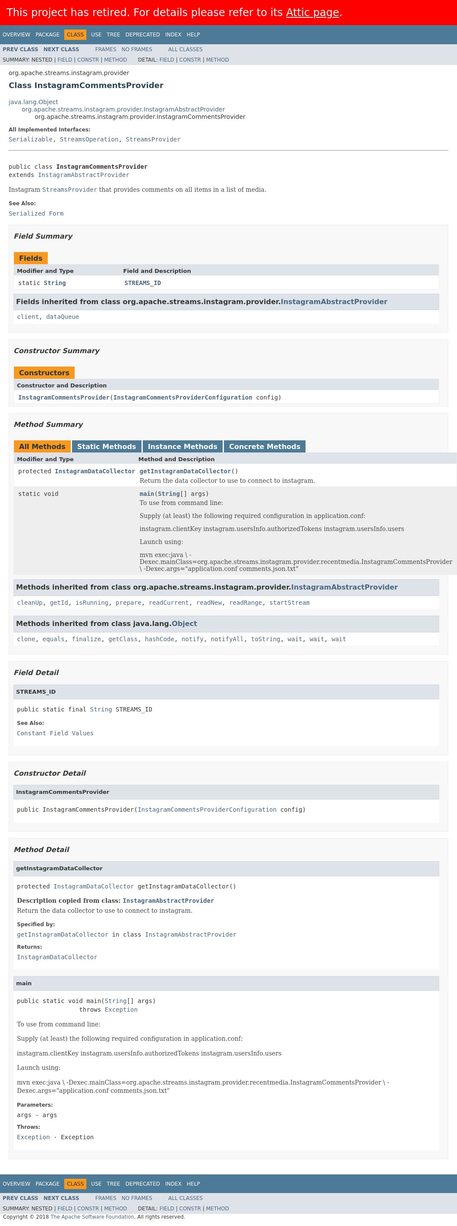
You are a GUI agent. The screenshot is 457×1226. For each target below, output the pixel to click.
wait (295, 639)
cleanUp (30, 602)
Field (64, 60)
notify (192, 639)
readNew (209, 602)
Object (184, 624)
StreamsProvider (153, 139)
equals (54, 639)
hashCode (159, 639)
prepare (128, 602)
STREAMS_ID (143, 282)
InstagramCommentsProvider (64, 397)
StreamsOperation (89, 139)
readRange (245, 602)
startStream (290, 602)
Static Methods (106, 447)
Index (173, 35)
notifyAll (227, 639)
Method (115, 60)
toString (265, 639)
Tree (113, 35)
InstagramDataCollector (95, 471)
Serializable (31, 139)
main (147, 493)
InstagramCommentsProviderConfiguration (182, 397)
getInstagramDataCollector (185, 471)
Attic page (312, 13)
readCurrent (168, 602)
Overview (16, 35)
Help (193, 35)
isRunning (92, 602)
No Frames (137, 49)
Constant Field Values (55, 733)
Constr (88, 60)
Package (47, 35)
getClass (123, 639)
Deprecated (142, 35)
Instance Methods (182, 447)
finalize (86, 639)
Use (96, 35)
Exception (121, 1009)
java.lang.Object (33, 101)
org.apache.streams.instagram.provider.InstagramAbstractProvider (123, 109)
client (28, 316)
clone (26, 639)
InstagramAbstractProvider (83, 174)
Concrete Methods (264, 447)
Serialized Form (36, 213)
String (55, 282)
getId (59, 602)
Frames (106, 49)
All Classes (185, 49)
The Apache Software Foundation (92, 1217)
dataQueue (62, 316)
